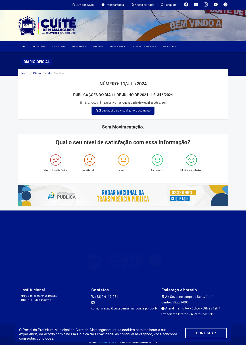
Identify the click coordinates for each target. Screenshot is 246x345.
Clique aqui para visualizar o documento (123, 110)
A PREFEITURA (38, 47)
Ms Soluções (107, 342)
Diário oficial (41, 73)
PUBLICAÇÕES (169, 47)
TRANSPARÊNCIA (117, 47)
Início (25, 73)
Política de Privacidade (95, 334)
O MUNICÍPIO (58, 47)
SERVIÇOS (98, 47)
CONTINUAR (206, 333)
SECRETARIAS (79, 47)
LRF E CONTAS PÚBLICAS (144, 47)
